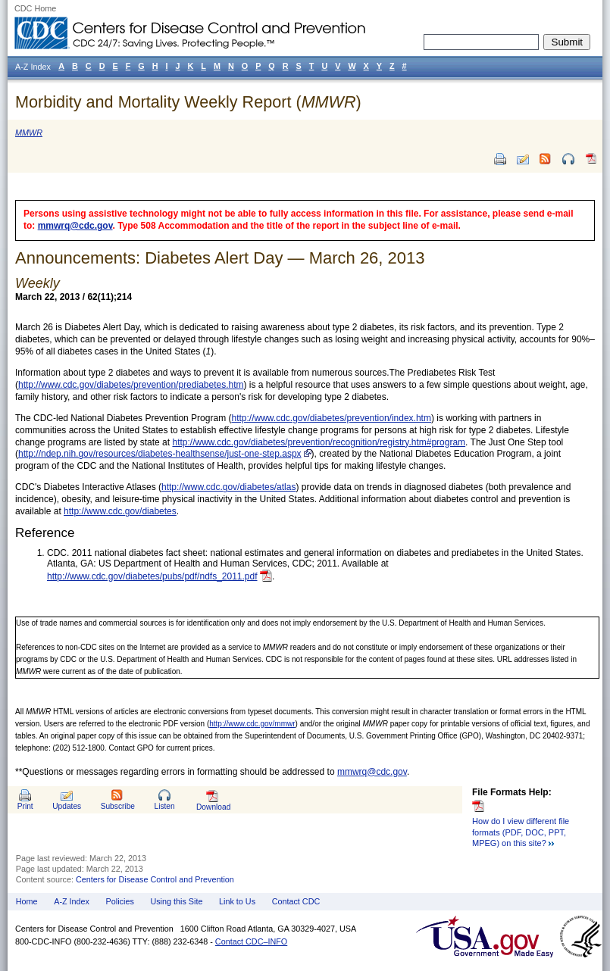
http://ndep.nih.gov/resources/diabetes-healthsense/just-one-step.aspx (160, 453)
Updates (66, 806)
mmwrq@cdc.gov (75, 225)
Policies (120, 901)
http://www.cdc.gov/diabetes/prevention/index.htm (330, 418)
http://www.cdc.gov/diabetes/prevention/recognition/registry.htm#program (318, 442)
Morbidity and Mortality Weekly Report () (188, 101)
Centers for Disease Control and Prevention (155, 879)
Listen (164, 806)
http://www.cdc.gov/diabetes (120, 511)
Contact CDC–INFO (251, 941)
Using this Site (176, 901)
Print (25, 806)
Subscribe (118, 806)
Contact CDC (296, 901)
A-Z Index (71, 901)
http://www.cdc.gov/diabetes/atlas (228, 487)
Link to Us (237, 901)
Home (27, 901)
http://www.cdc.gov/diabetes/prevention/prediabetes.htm (131, 384)
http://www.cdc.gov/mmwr (252, 724)
